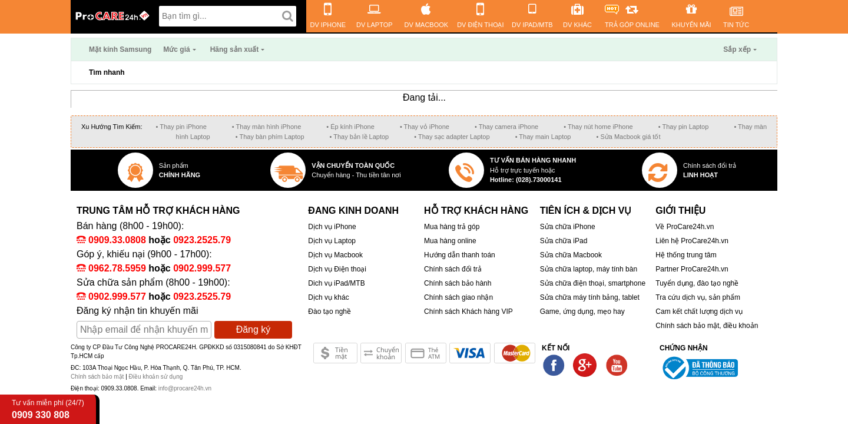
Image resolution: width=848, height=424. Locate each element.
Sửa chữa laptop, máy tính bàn (588, 269)
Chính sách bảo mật (98, 376)
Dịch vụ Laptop (332, 241)
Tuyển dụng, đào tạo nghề (696, 283)
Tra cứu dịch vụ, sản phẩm (697, 297)
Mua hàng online (450, 241)
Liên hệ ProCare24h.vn (691, 241)
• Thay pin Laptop (683, 126)
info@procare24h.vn (184, 388)
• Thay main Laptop (543, 136)
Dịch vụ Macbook (335, 255)
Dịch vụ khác (328, 297)
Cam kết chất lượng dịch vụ (699, 311)
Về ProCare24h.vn (684, 227)
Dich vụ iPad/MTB (336, 283)
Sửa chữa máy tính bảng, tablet (590, 297)
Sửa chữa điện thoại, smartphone (592, 283)
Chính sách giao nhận (458, 297)
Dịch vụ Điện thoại (337, 269)
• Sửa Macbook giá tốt (628, 136)
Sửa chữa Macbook (571, 255)
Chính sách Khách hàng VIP (468, 311)
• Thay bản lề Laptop (359, 136)
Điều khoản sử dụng (156, 376)
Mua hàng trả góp (451, 227)
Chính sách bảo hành (457, 283)
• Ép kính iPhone (350, 126)
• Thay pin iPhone (181, 126)
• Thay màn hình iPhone (266, 126)
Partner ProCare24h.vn (691, 269)
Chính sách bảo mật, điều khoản (706, 326)
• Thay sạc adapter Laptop (451, 136)
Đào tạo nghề (329, 311)
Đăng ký (253, 329)
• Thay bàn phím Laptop (270, 136)
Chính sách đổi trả (453, 269)
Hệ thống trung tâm (685, 255)
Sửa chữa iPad (564, 241)
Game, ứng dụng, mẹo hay (582, 311)
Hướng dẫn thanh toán (459, 255)
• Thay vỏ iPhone (424, 126)
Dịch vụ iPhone (332, 227)
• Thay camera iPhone (506, 126)
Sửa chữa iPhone (567, 227)
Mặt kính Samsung (120, 49)
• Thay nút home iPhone (598, 126)
